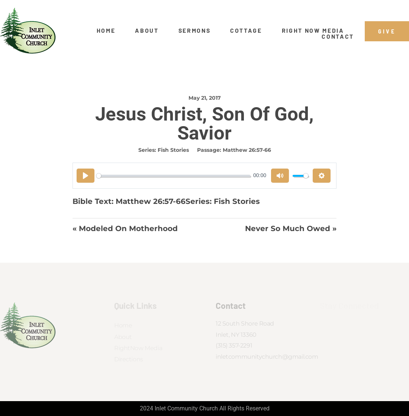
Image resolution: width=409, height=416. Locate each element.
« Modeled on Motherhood (125, 228)
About (146, 30)
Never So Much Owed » (290, 228)
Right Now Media (313, 30)
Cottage (246, 30)
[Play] (85, 176)
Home (106, 30)
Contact (338, 36)
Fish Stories (173, 150)
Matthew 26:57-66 (247, 150)
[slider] (173, 175)
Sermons (194, 30)
